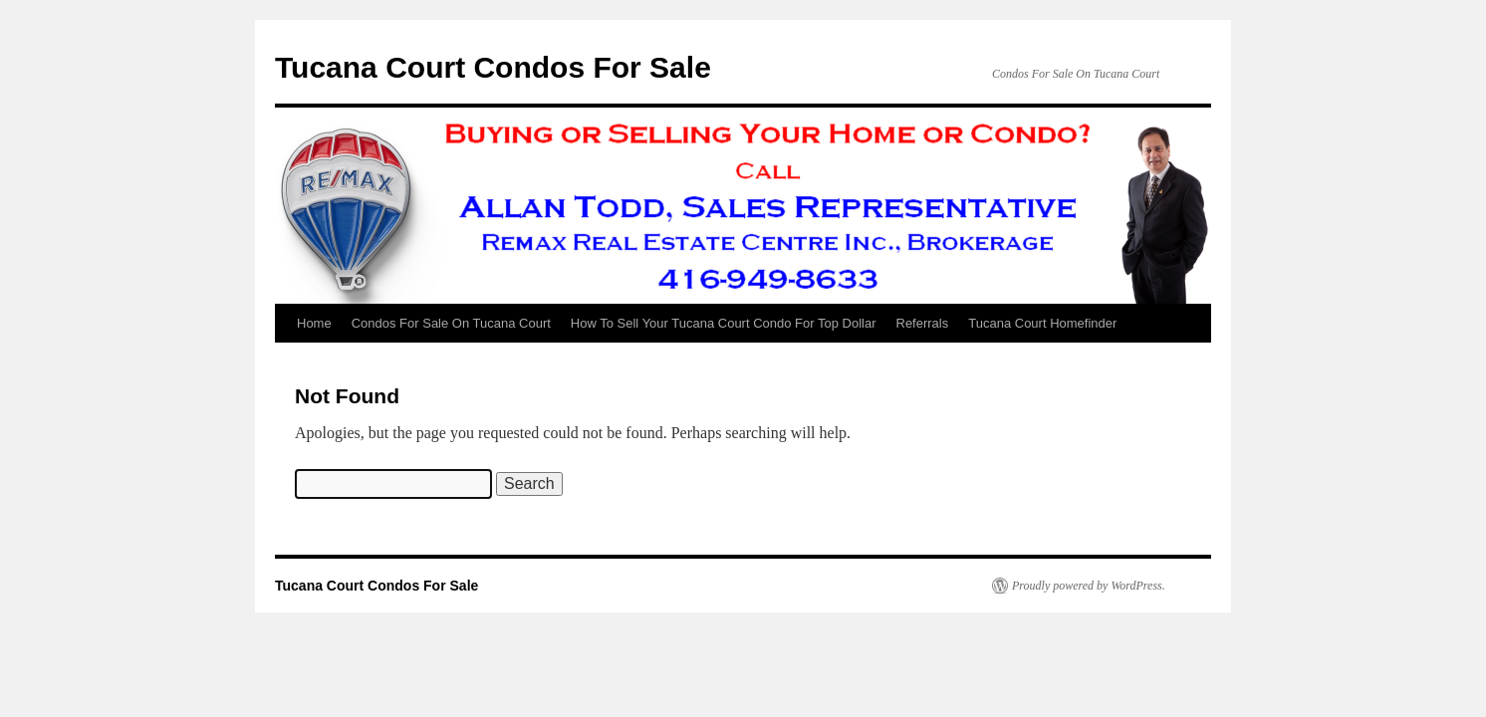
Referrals (922, 323)
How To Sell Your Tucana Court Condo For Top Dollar (723, 323)
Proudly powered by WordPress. (1088, 586)
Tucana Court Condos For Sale (493, 67)
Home (314, 323)
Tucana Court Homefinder (1042, 323)
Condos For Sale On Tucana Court (451, 323)
